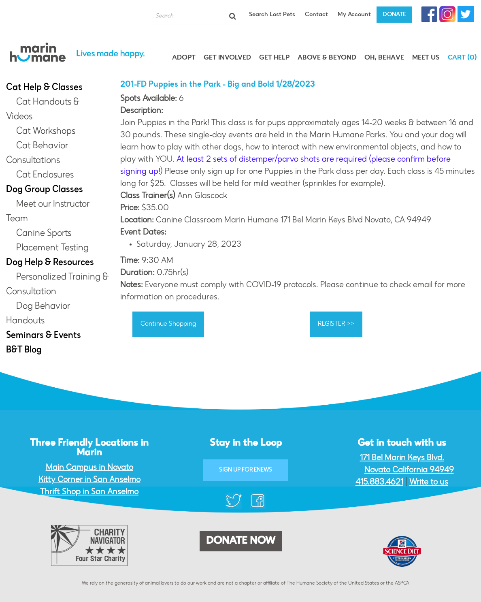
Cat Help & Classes (44, 87)
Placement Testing (52, 248)
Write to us (428, 482)
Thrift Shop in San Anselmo (89, 492)
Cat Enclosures (45, 175)
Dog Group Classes (44, 190)
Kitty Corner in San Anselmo (89, 480)
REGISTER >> (336, 324)
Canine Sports (43, 233)
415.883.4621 (379, 482)
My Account (354, 15)
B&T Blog (24, 350)
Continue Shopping (168, 324)
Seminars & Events (43, 335)
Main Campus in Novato (89, 468)
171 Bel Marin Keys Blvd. (402, 458)
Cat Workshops (45, 131)
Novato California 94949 (409, 470)
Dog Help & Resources (50, 262)
